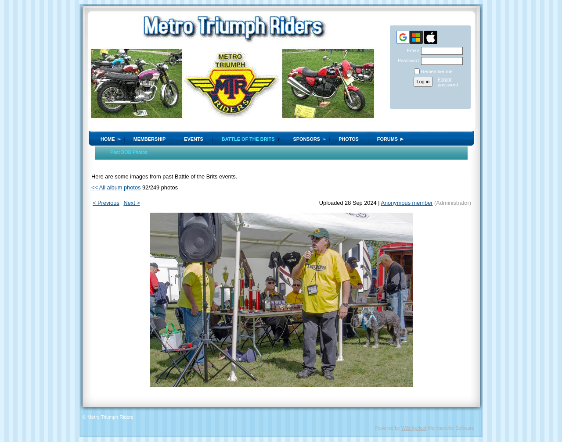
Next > (131, 203)
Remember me (437, 71)
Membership (149, 139)
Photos (349, 139)
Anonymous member (406, 203)
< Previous (106, 203)
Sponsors (306, 139)
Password (407, 60)
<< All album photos (115, 187)
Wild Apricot (413, 428)
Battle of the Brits (248, 139)
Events (193, 139)
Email (410, 50)
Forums (387, 139)
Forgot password (448, 82)
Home (108, 139)
